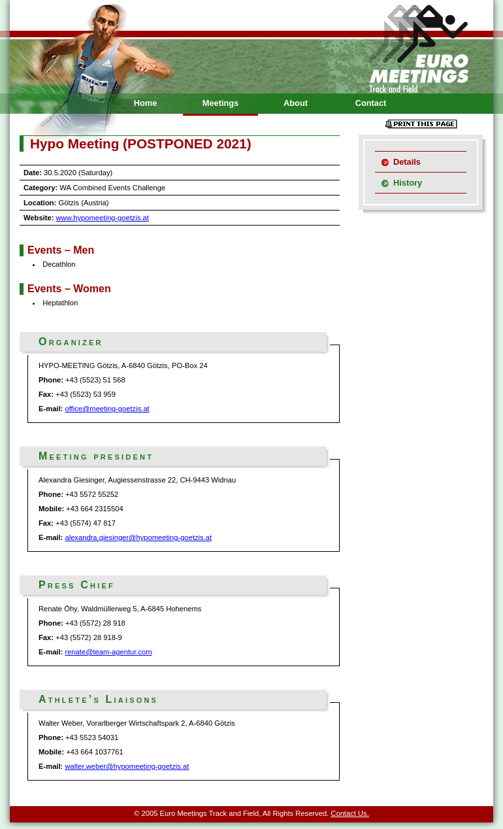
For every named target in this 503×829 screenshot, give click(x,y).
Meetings (220, 103)
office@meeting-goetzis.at (107, 409)
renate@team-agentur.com (108, 652)
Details (407, 162)
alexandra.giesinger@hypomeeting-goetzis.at (138, 537)
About (296, 103)
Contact (371, 103)
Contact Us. (349, 813)
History (407, 183)
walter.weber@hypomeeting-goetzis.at (127, 766)
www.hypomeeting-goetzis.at (102, 218)
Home (145, 103)
